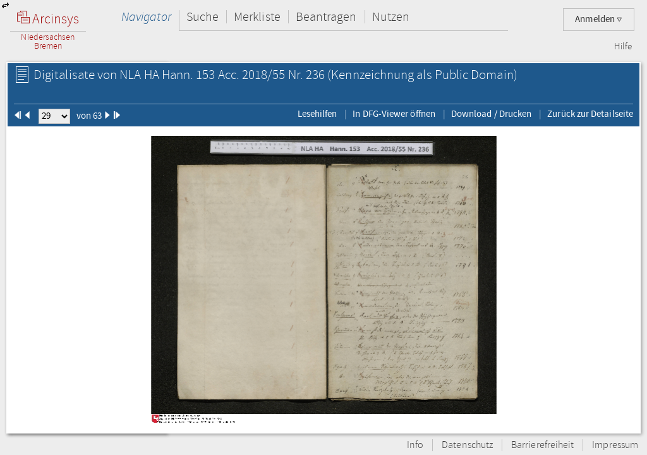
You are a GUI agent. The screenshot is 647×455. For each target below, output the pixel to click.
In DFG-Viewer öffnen (394, 113)
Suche (202, 17)
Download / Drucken (491, 113)
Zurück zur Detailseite (590, 113)
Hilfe (623, 46)
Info (415, 445)
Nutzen (390, 17)
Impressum (615, 445)
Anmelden (598, 19)
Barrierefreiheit (542, 445)
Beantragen (326, 17)
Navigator (146, 17)
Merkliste (257, 17)
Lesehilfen (317, 113)
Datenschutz (467, 445)
